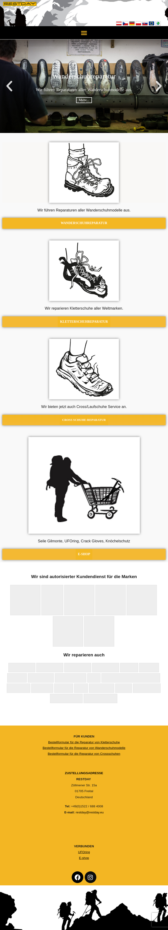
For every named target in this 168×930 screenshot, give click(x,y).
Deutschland (132, 23)
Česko (125, 23)
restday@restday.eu (90, 812)
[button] (84, 33)
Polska (138, 23)
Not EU (158, 23)
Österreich (119, 23)
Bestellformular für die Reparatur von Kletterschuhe (84, 742)
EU (151, 23)
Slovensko (145, 23)
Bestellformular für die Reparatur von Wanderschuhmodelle (84, 748)
